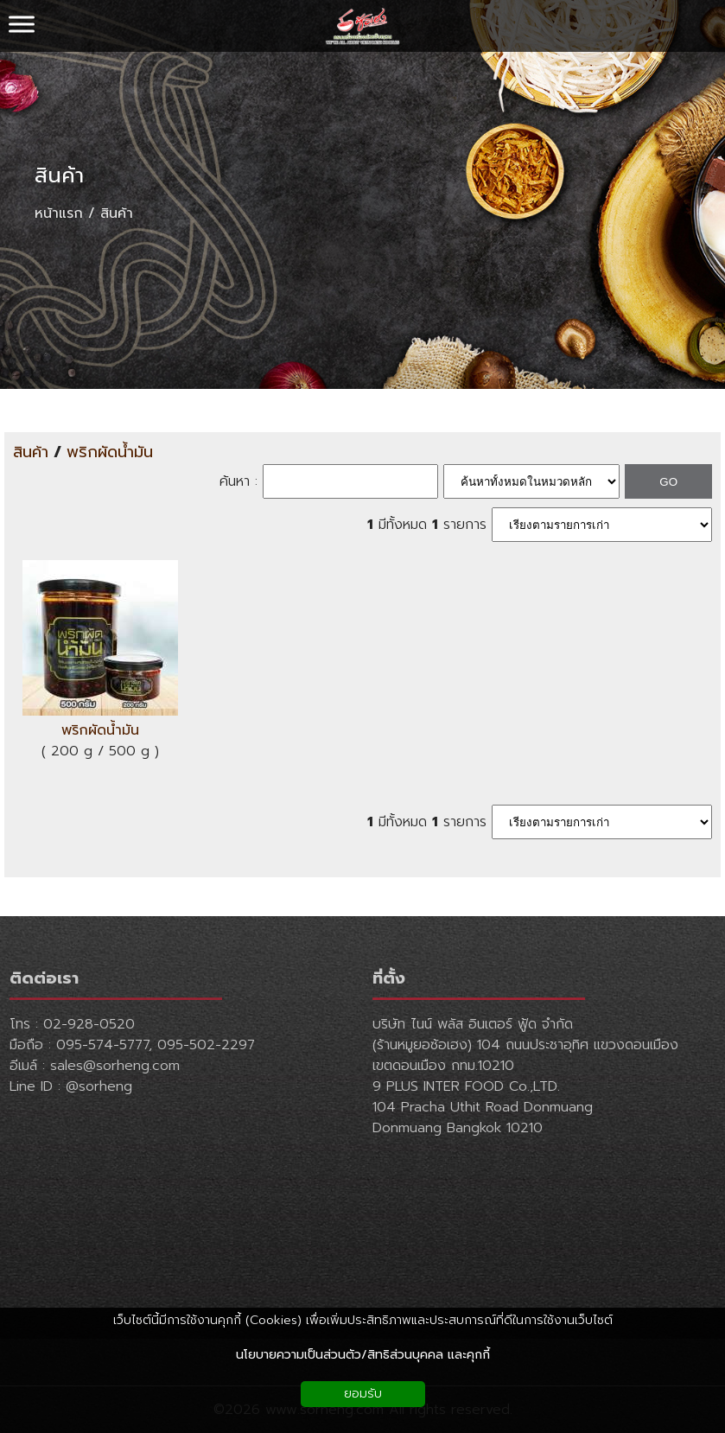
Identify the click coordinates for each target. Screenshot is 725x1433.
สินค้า (59, 175)
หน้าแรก (59, 213)
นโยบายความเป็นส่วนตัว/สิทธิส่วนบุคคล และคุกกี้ (363, 1355)
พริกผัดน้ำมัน (110, 452)
